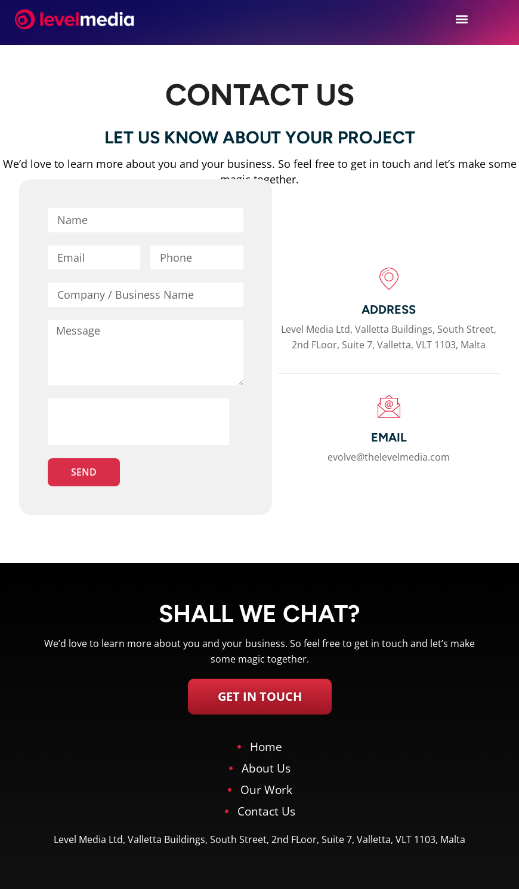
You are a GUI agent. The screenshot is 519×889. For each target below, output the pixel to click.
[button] (462, 19)
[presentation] (138, 421)
